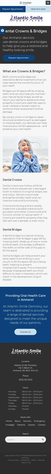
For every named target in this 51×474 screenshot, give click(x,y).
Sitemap (41, 460)
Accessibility (25, 460)
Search (33, 460)
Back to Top (26, 462)
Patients (21, 425)
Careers (31, 425)
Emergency (39, 421)
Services (27, 421)
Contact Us (25, 332)
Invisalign (10, 425)
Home (9, 421)
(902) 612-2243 (25, 379)
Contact (41, 425)
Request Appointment (12, 9)
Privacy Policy (13, 460)
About (18, 421)
